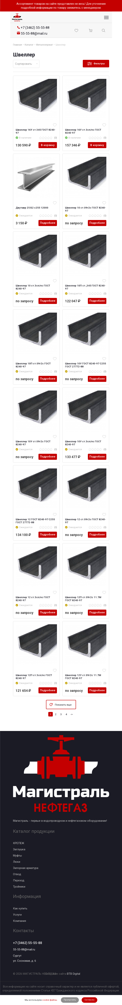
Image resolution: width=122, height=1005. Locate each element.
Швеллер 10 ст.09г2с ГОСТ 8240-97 (85, 209)
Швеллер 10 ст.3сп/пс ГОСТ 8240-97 (33, 287)
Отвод (17, 874)
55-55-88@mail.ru (24, 949)
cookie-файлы (49, 1000)
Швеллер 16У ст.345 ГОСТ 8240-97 (36, 131)
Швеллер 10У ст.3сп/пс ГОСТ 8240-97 (83, 443)
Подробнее (47, 223)
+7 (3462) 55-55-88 (27, 943)
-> (72, 714)
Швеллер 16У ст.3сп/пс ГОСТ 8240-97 (83, 131)
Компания (19, 920)
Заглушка (19, 849)
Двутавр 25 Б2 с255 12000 (32, 207)
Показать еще (63, 704)
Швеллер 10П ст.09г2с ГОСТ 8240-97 (33, 365)
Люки (16, 861)
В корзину (47, 145)
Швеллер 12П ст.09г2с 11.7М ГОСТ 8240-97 (83, 599)
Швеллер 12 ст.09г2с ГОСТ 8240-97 (85, 521)
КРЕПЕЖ (18, 843)
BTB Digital (73, 973)
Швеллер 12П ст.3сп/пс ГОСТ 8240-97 (34, 677)
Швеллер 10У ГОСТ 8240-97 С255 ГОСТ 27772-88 (85, 365)
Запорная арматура (25, 868)
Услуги (17, 914)
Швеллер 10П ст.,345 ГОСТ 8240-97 (85, 287)
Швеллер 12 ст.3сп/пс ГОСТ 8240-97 (33, 599)
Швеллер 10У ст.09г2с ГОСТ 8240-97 (33, 443)
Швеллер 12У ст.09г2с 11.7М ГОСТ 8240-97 (83, 677)
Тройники (19, 886)
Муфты (17, 855)
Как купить (20, 908)
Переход (18, 880)
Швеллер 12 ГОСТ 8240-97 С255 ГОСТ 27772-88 (35, 521)
